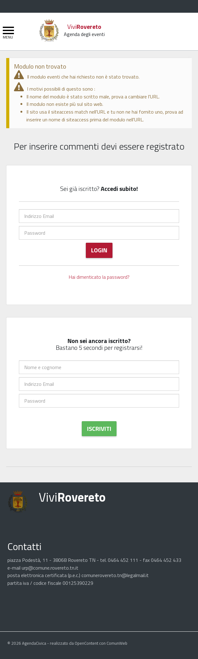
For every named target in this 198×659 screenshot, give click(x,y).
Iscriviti (99, 428)
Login (99, 250)
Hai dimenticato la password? (99, 277)
